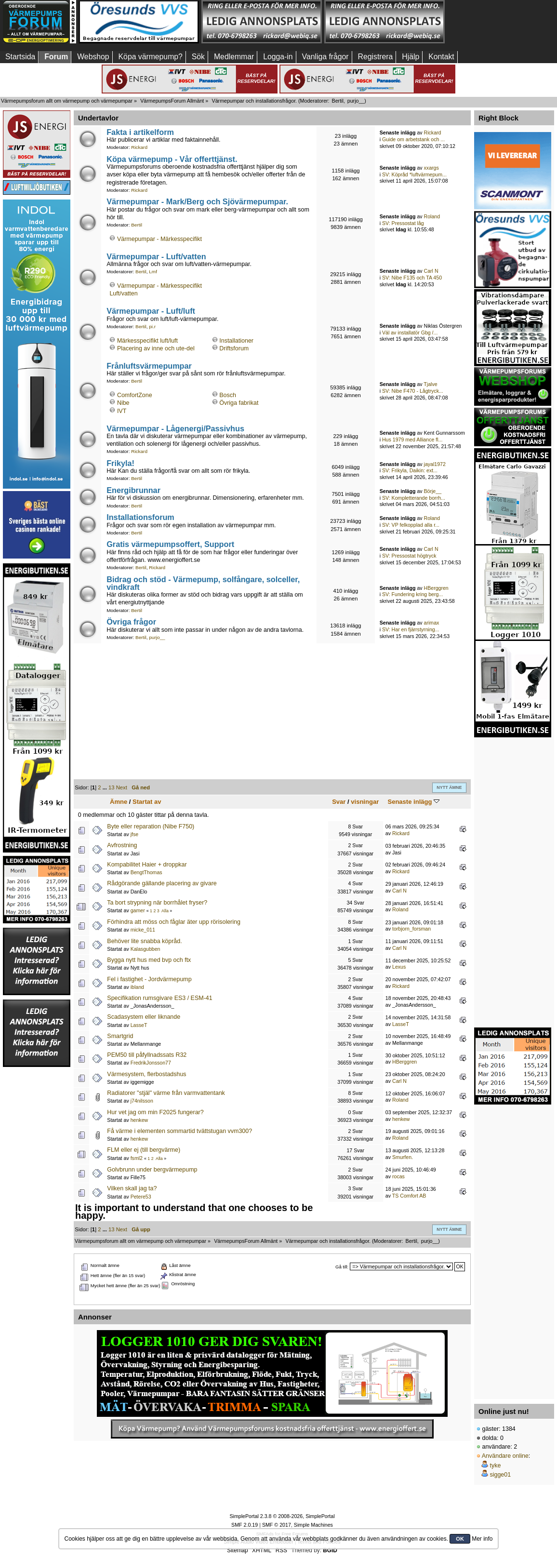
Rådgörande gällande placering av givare (161, 883)
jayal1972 (435, 464)
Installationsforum (140, 517)
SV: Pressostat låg (403, 223)
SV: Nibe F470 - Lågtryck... (412, 391)
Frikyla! (120, 463)
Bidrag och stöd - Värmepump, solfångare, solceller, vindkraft (203, 583)
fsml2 (137, 1158)
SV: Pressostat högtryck (409, 556)
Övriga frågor (131, 621)
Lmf (153, 271)
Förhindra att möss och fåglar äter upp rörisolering (173, 922)
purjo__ (356, 101)
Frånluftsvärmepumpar (149, 365)
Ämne (118, 801)
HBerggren (436, 588)
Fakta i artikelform (140, 132)
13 (111, 787)
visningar (365, 801)
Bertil (338, 101)
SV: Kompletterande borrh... (413, 498)
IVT (121, 411)
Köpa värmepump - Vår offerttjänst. (171, 159)
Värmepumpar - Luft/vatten (156, 256)
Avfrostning (122, 845)
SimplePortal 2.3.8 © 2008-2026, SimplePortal (281, 1516)
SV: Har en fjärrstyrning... (410, 629)
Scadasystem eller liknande (143, 1016)
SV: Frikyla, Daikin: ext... (410, 470)
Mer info (482, 1538)
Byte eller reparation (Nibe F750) (150, 826)
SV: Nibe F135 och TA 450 (412, 277)
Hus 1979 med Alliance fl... (412, 439)
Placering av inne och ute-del (156, 348)
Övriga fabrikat (238, 403)
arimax (431, 623)
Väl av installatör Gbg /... (410, 332)
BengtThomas (146, 872)
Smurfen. (402, 1157)
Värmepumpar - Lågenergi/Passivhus (175, 428)
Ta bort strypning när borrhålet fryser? (157, 902)
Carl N (431, 271)
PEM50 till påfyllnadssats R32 (146, 1055)
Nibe (123, 403)
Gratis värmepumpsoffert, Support (170, 544)
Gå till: (341, 1266)
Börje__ (433, 491)
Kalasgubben (145, 949)
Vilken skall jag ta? (132, 1188)
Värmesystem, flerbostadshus (146, 1074)
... (105, 787)
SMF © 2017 (276, 1525)
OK (460, 1539)
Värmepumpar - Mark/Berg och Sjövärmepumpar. (197, 201)
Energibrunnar (133, 490)
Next (121, 787)
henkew (139, 1120)
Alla (165, 910)
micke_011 (143, 930)
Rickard (139, 147)
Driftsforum (234, 348)
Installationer (236, 340)
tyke (495, 1465)
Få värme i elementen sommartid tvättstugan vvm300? (179, 1131)
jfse (135, 834)
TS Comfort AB (409, 1196)
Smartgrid (120, 1036)
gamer (138, 910)
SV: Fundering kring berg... (412, 594)
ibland (137, 987)
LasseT (139, 1025)
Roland (432, 216)
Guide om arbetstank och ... (413, 139)
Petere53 (141, 1196)
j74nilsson (142, 1101)
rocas (398, 1176)
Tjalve (430, 384)
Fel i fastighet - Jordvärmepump (149, 979)
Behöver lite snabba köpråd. (144, 941)
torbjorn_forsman (411, 929)
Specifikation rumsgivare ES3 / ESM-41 (159, 998)
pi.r (152, 326)
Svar (338, 801)
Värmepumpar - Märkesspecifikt (159, 239)
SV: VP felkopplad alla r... (410, 525)
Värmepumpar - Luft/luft (150, 310)
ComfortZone (134, 395)
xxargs (431, 168)
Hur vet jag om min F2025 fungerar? (155, 1112)
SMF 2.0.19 (244, 1525)
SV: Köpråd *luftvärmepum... (414, 174)
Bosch (227, 395)
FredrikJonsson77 (151, 1063)
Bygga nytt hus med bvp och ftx (149, 960)
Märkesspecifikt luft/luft (147, 340)
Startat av (147, 801)
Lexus (399, 967)
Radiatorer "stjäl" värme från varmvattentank (166, 1093)
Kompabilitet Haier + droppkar (146, 864)
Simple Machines (313, 1525)
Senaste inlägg (413, 801)
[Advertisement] (36, 1212)
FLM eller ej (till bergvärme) (143, 1149)
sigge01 (500, 1474)
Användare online (505, 1455)
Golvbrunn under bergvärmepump (152, 1169)
